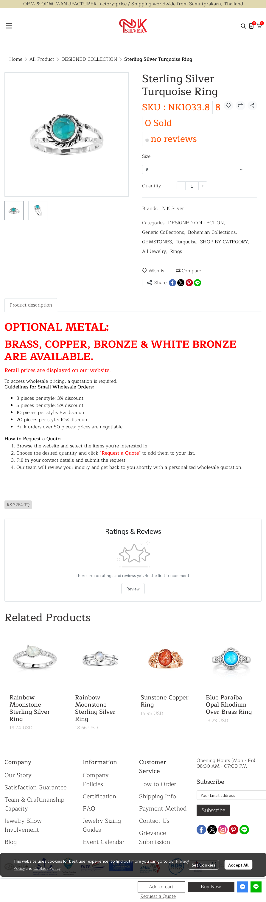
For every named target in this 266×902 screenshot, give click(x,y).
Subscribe (213, 810)
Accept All (238, 864)
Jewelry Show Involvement (23, 825)
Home (15, 59)
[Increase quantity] (203, 186)
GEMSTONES (157, 241)
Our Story (18, 775)
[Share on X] (180, 282)
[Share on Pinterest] (189, 282)
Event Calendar (104, 842)
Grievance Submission (154, 837)
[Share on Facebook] (172, 282)
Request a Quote (158, 896)
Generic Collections (164, 232)
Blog (10, 842)
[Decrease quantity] (181, 186)
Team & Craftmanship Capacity (34, 804)
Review (133, 588)
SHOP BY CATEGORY (225, 241)
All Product (41, 59)
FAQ (89, 809)
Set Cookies (203, 864)
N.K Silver (173, 208)
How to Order (157, 784)
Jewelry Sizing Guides (102, 825)
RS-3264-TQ (18, 504)
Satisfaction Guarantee (35, 787)
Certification (99, 796)
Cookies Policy (46, 868)
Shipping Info (157, 796)
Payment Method (162, 809)
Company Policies (96, 779)
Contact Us (154, 821)
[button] (243, 26)
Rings (176, 251)
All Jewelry (155, 251)
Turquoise (187, 241)
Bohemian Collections (212, 232)
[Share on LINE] (197, 282)
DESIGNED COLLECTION (89, 59)
